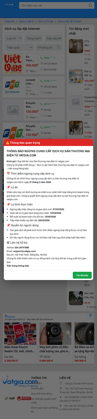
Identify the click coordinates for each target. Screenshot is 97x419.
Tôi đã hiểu (82, 275)
